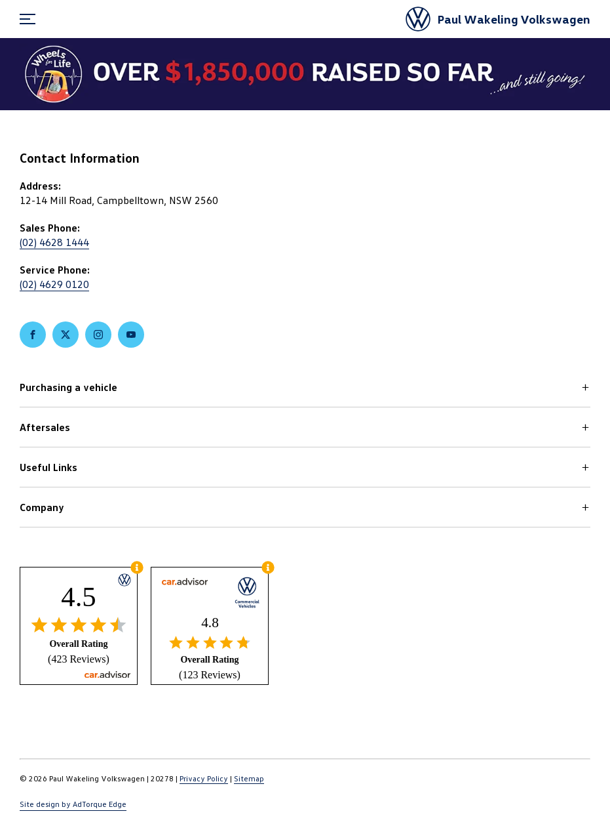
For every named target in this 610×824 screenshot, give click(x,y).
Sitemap (249, 778)
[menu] (27, 19)
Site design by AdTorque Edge (73, 804)
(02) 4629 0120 (54, 284)
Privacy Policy (204, 778)
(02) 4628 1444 (54, 242)
